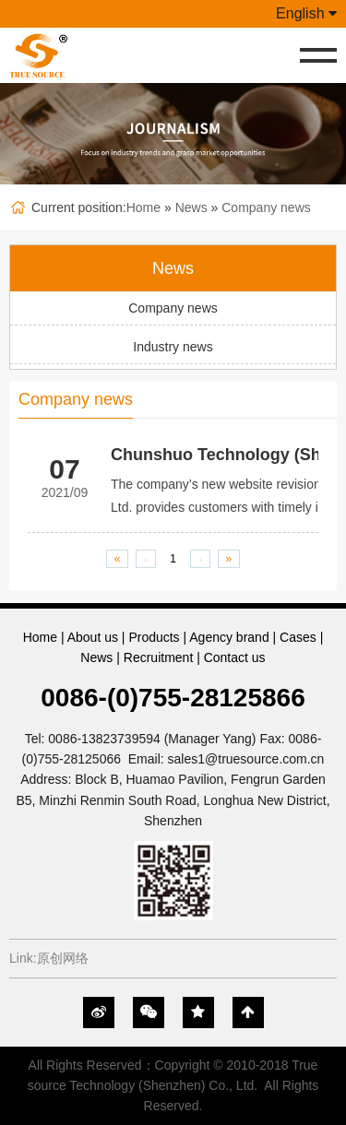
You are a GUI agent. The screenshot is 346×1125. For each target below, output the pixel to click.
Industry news (172, 346)
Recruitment (158, 657)
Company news (266, 207)
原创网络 (63, 958)
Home (143, 207)
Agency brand (228, 637)
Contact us (235, 657)
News (191, 207)
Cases (298, 637)
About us (92, 637)
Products (153, 637)
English (306, 13)
